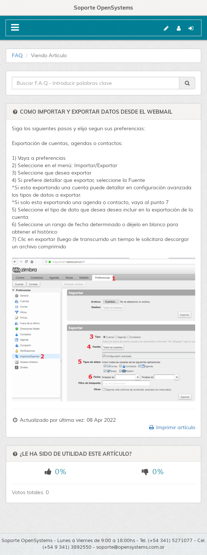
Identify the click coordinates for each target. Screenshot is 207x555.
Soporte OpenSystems (103, 7)
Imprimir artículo (171, 427)
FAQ (17, 55)
